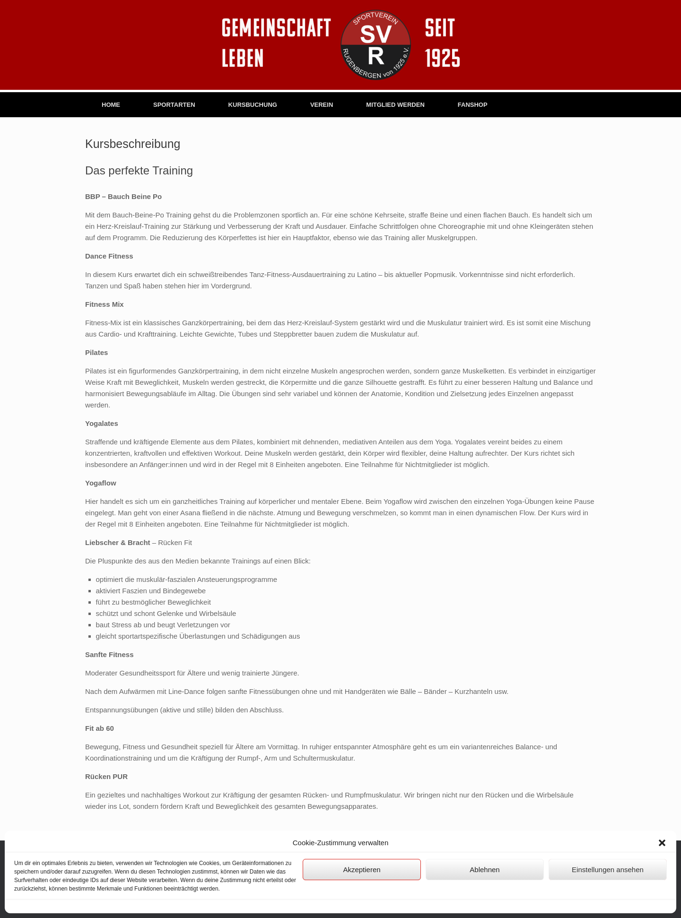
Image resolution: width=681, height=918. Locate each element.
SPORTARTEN (174, 104)
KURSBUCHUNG (252, 104)
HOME (111, 104)
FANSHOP (473, 104)
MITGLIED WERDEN (395, 104)
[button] (662, 843)
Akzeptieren (361, 870)
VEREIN (321, 104)
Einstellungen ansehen (608, 870)
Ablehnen (484, 870)
